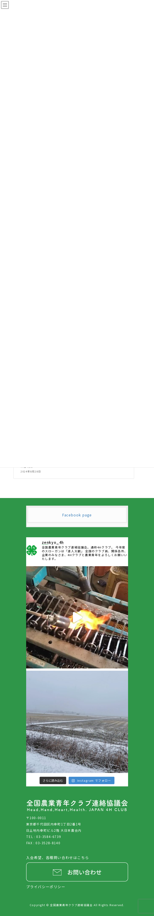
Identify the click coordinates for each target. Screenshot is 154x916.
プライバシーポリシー (45, 886)
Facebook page (77, 515)
